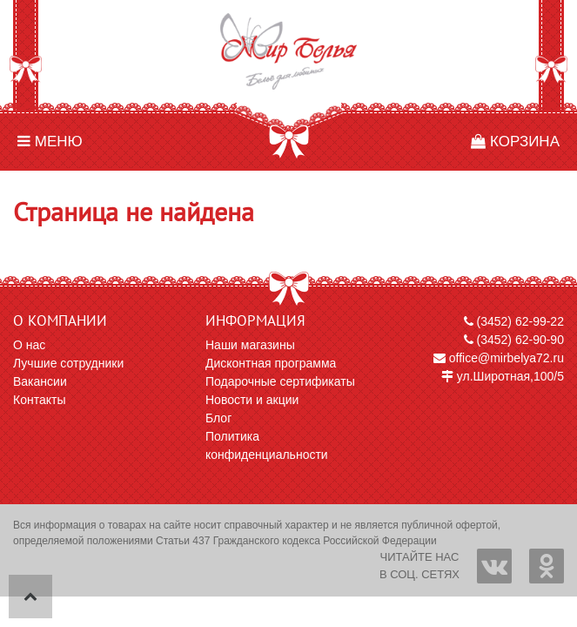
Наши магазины (250, 345)
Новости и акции (252, 400)
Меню (50, 141)
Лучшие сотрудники (68, 363)
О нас (29, 345)
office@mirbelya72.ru (498, 358)
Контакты (39, 400)
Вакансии (40, 381)
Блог (218, 418)
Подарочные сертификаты (280, 381)
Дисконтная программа (270, 363)
